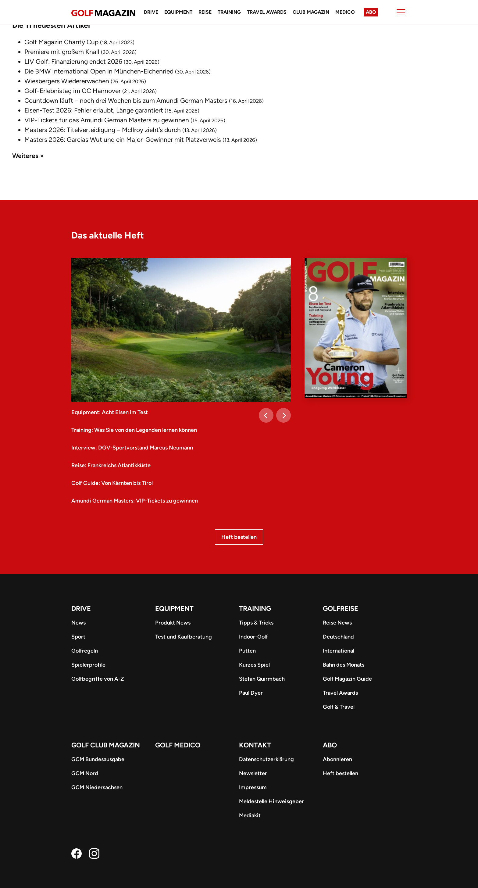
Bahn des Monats (343, 664)
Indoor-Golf (253, 636)
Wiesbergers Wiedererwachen (66, 81)
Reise (205, 12)
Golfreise (340, 608)
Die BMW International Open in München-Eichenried (98, 71)
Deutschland (338, 636)
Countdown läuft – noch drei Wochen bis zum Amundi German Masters (125, 100)
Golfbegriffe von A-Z (97, 678)
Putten (247, 650)
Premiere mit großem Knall (61, 52)
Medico (345, 12)
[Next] (283, 415)
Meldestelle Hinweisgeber (271, 801)
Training (229, 12)
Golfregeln (84, 650)
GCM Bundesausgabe (97, 759)
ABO (330, 745)
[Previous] (266, 415)
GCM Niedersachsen (97, 787)
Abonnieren (337, 759)
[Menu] (401, 12)
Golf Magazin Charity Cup (61, 42)
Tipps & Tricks (256, 622)
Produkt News (173, 622)
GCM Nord (84, 773)
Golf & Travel (339, 707)
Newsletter (253, 773)
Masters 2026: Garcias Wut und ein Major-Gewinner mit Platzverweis (122, 139)
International (338, 650)
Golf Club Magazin (105, 745)
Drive (151, 12)
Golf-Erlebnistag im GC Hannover (72, 91)
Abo (371, 12)
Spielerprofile (88, 664)
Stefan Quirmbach (262, 678)
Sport (78, 636)
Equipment (178, 12)
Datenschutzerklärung (266, 759)
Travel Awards (267, 12)
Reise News (337, 622)
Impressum (253, 787)
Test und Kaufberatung (183, 636)
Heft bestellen (239, 537)
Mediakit (250, 815)
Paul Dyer (251, 692)
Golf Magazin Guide (347, 678)
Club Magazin (311, 12)
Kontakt (255, 745)
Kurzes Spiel (254, 664)
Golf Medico (177, 745)
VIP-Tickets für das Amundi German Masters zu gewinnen (106, 120)
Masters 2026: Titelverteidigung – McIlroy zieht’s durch (102, 130)
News (78, 622)
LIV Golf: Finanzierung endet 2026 (73, 61)
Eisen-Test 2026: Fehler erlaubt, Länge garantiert (93, 110)
